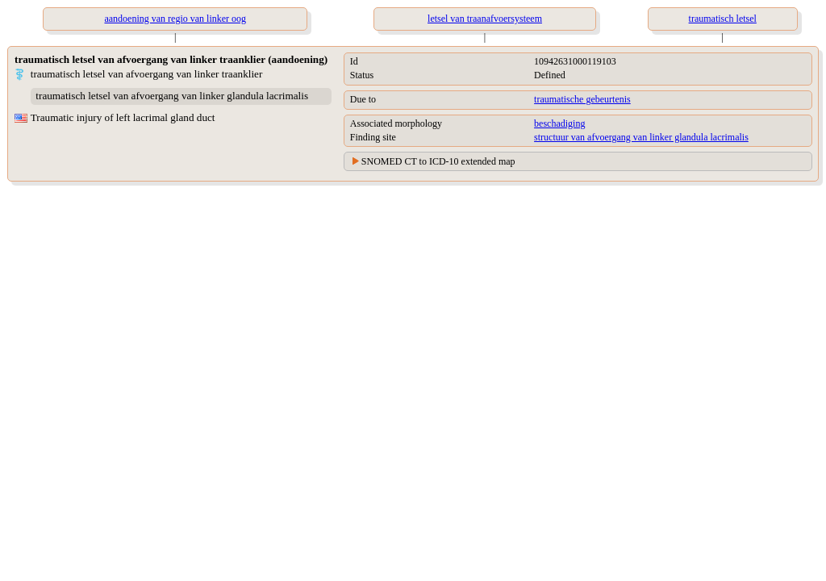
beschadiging (559, 123)
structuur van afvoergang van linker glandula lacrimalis (641, 137)
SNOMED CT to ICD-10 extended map (438, 161)
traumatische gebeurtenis (582, 99)
